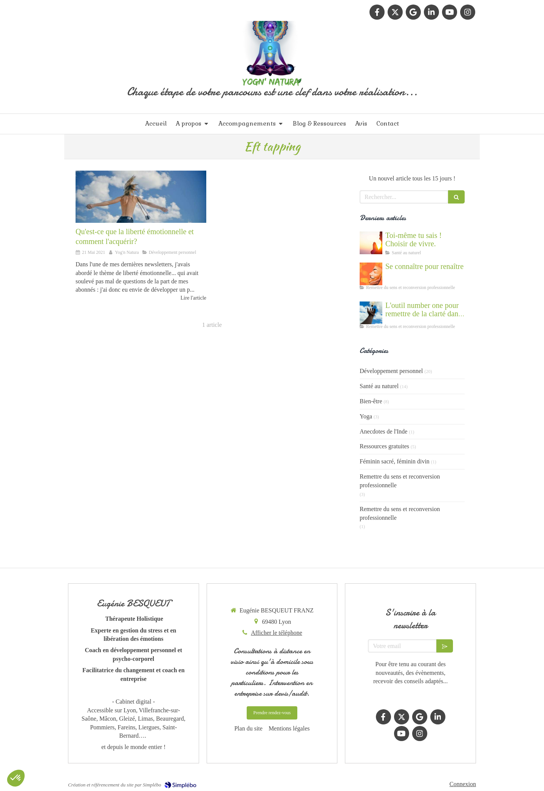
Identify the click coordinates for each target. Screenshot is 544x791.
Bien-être (371, 401)
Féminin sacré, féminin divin (395, 461)
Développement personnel (391, 371)
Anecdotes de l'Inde (383, 431)
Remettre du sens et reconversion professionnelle (400, 480)
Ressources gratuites (384, 446)
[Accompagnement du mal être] (371, 312)
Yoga (366, 416)
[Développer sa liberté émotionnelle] (141, 197)
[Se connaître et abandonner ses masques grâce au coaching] (371, 274)
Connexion (463, 784)
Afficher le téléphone (276, 632)
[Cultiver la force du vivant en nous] (371, 243)
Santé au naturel (379, 386)
